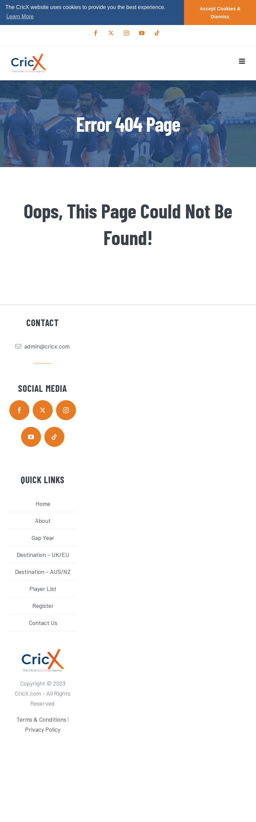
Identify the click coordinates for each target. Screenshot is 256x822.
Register (43, 605)
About (43, 520)
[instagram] (66, 410)
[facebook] (19, 410)
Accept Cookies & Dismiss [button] (220, 12)
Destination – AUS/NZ (43, 571)
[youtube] (31, 437)
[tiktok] (54, 437)
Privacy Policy (42, 729)
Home (43, 503)
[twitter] (43, 410)
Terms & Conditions (41, 719)
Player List (42, 588)
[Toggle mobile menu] (242, 60)
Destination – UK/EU (43, 554)
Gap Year (42, 537)
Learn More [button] (20, 16)
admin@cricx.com (47, 346)
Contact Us (43, 622)
